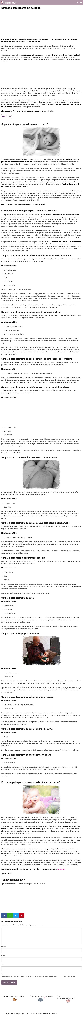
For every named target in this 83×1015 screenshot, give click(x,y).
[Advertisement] (41, 25)
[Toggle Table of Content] (9, 116)
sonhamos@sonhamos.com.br (66, 1000)
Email (3, 956)
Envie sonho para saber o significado (41, 996)
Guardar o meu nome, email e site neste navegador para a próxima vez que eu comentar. (38, 976)
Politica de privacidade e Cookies (13, 996)
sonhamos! (61, 869)
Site (2, 965)
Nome (3, 946)
